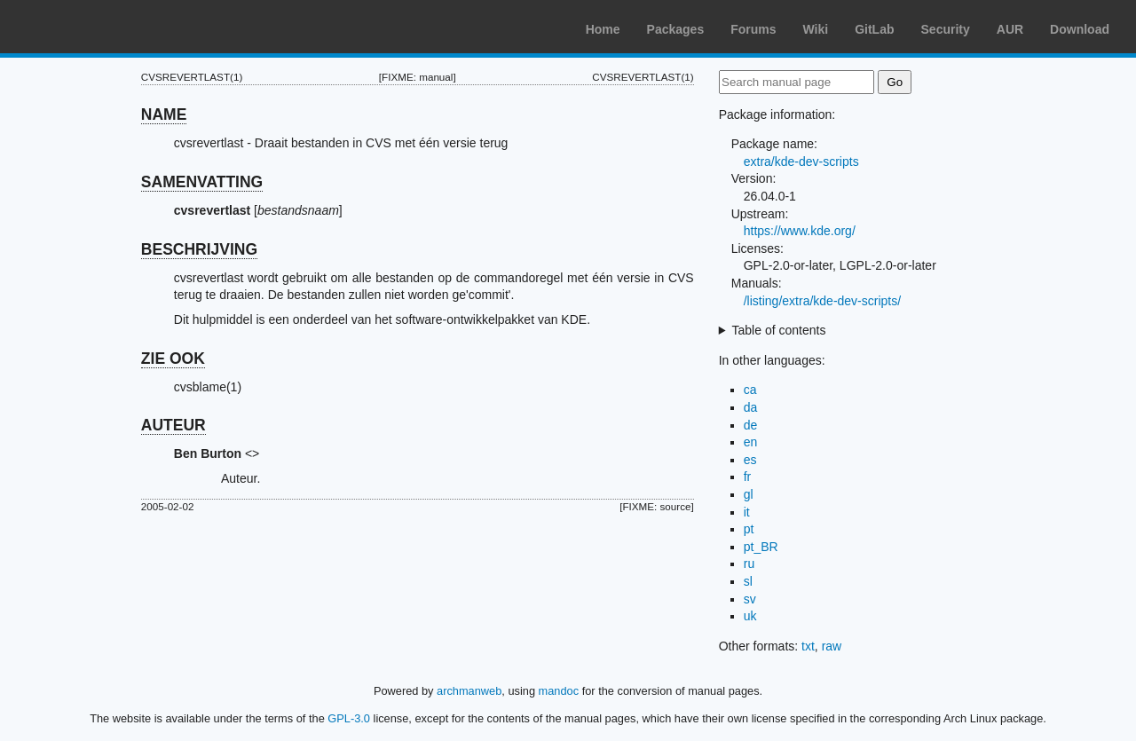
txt (808, 646)
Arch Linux (97, 26)
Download (1079, 29)
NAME (164, 114)
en (751, 442)
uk (750, 616)
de (751, 425)
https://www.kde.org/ (800, 231)
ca (750, 389)
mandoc (559, 691)
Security (945, 29)
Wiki (816, 29)
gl (748, 494)
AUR (1010, 29)
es (750, 460)
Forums (753, 29)
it (747, 512)
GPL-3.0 (348, 718)
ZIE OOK (173, 358)
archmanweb (469, 691)
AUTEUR (173, 425)
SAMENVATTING (202, 182)
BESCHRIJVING (199, 249)
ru (749, 563)
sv (750, 599)
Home (603, 29)
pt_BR (761, 547)
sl (748, 581)
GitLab (874, 29)
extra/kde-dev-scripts (801, 161)
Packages (676, 29)
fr (748, 476)
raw (832, 646)
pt (749, 529)
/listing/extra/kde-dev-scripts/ (822, 301)
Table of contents (779, 330)
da (751, 407)
